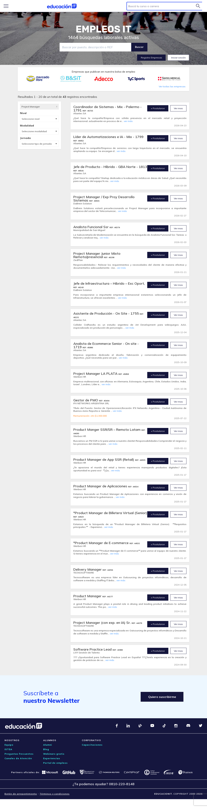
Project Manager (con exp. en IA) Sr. (102, 622)
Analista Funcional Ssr (91, 227)
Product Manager (87, 596)
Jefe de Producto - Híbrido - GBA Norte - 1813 (110, 167)
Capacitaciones (92, 744)
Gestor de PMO (86, 400)
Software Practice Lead (93, 649)
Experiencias (51, 758)
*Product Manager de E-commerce (101, 543)
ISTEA (8, 749)
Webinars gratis (53, 753)
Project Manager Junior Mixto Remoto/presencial (96, 255)
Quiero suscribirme (162, 697)
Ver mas (178, 108)
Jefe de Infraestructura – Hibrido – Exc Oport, (109, 283)
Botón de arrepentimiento (21, 793)
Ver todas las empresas (172, 86)
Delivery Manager (88, 569)
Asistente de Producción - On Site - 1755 (106, 313)
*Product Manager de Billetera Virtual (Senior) (110, 513)
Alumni (47, 744)
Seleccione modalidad (34, 131)
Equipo (9, 744)
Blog (46, 749)
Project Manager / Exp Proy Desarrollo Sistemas (104, 198)
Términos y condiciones (55, 793)
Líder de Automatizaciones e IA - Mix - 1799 (108, 137)
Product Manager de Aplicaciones (100, 486)
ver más (128, 121)
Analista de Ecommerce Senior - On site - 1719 (106, 345)
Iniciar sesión (178, 57)
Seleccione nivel (31, 118)
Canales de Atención (18, 758)
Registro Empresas (151, 57)
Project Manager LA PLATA (95, 373)
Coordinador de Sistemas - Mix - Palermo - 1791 (107, 108)
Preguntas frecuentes (19, 753)
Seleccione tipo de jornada (37, 143)
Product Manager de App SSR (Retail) (104, 459)
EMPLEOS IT (103, 29)
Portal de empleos (55, 762)
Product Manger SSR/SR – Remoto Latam (107, 429)
